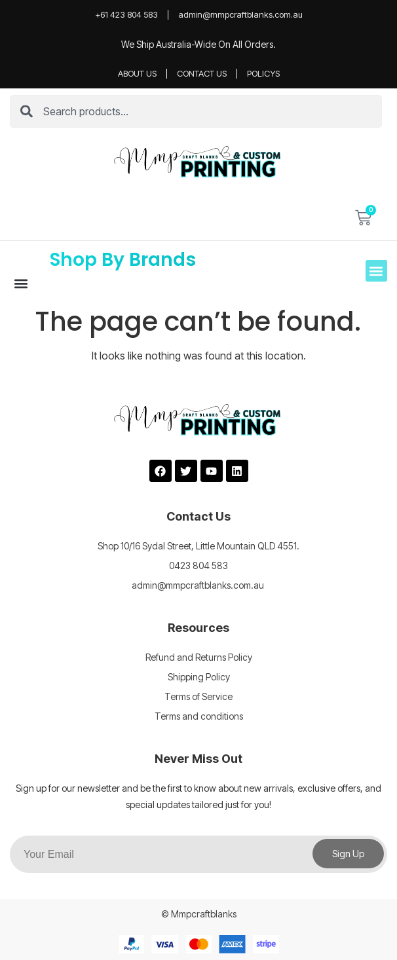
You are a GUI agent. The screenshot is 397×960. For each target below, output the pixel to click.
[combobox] (196, 111)
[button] (20, 283)
